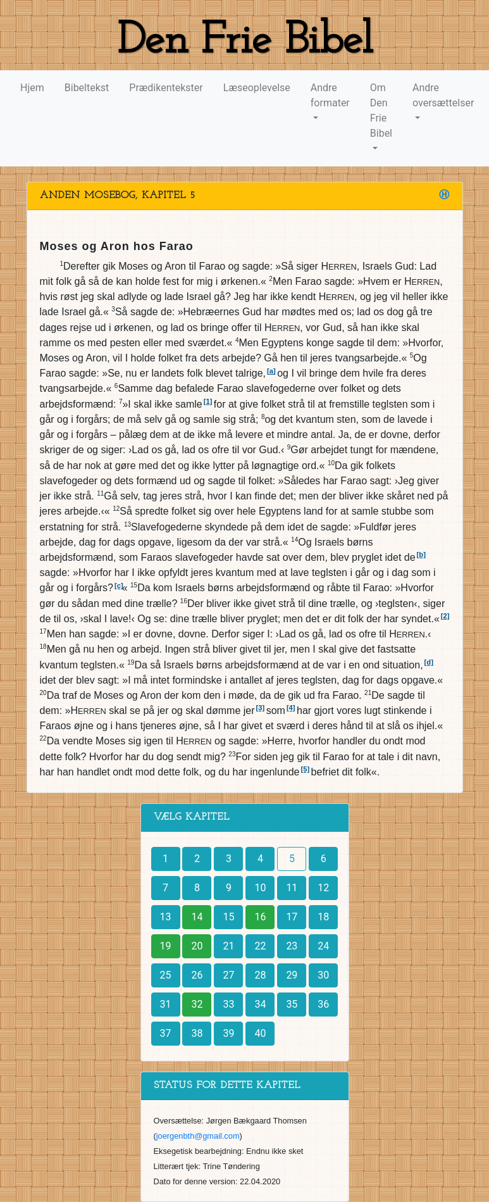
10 (260, 888)
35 (291, 1004)
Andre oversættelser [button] (443, 95)
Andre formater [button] (330, 95)
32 (196, 1004)
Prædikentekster (165, 88)
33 (228, 1004)
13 (165, 917)
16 (260, 917)
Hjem (32, 88)
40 (260, 1033)
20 (196, 946)
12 (323, 888)
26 (196, 975)
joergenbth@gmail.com (198, 1136)
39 (228, 1033)
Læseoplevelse (256, 88)
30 (323, 975)
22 (260, 946)
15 (228, 917)
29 (291, 975)
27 (228, 975)
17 (291, 917)
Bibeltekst (87, 88)
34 (260, 1004)
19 (165, 946)
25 (165, 975)
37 (165, 1033)
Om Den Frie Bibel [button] (381, 110)
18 (323, 917)
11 (291, 888)
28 (260, 975)
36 (323, 1004)
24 (323, 946)
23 (291, 946)
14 (196, 917)
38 (196, 1033)
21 (228, 946)
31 (165, 1004)
